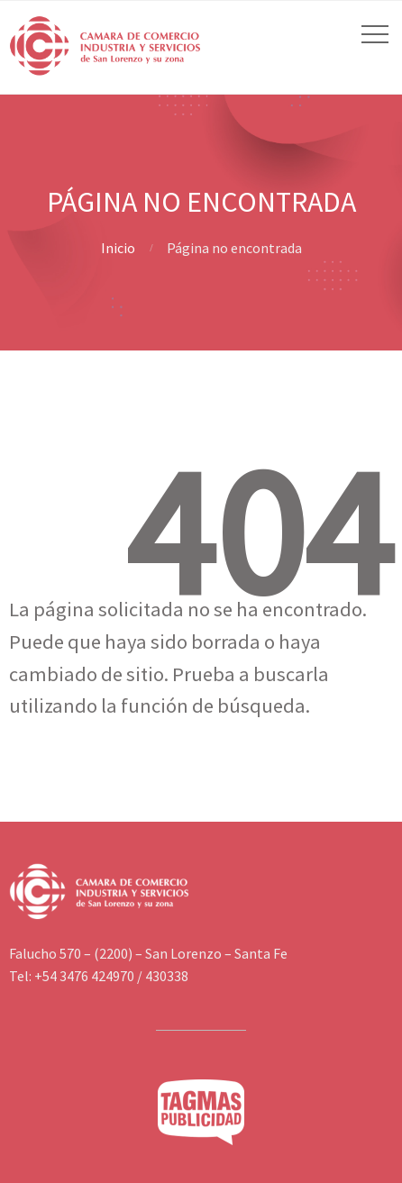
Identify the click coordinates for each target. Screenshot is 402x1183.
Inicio (118, 248)
